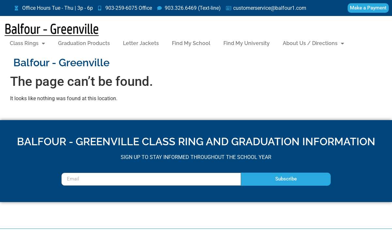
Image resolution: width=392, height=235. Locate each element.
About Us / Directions (313, 43)
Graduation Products (84, 43)
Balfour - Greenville (61, 62)
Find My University (246, 43)
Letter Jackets (141, 43)
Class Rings (27, 43)
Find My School (191, 43)
